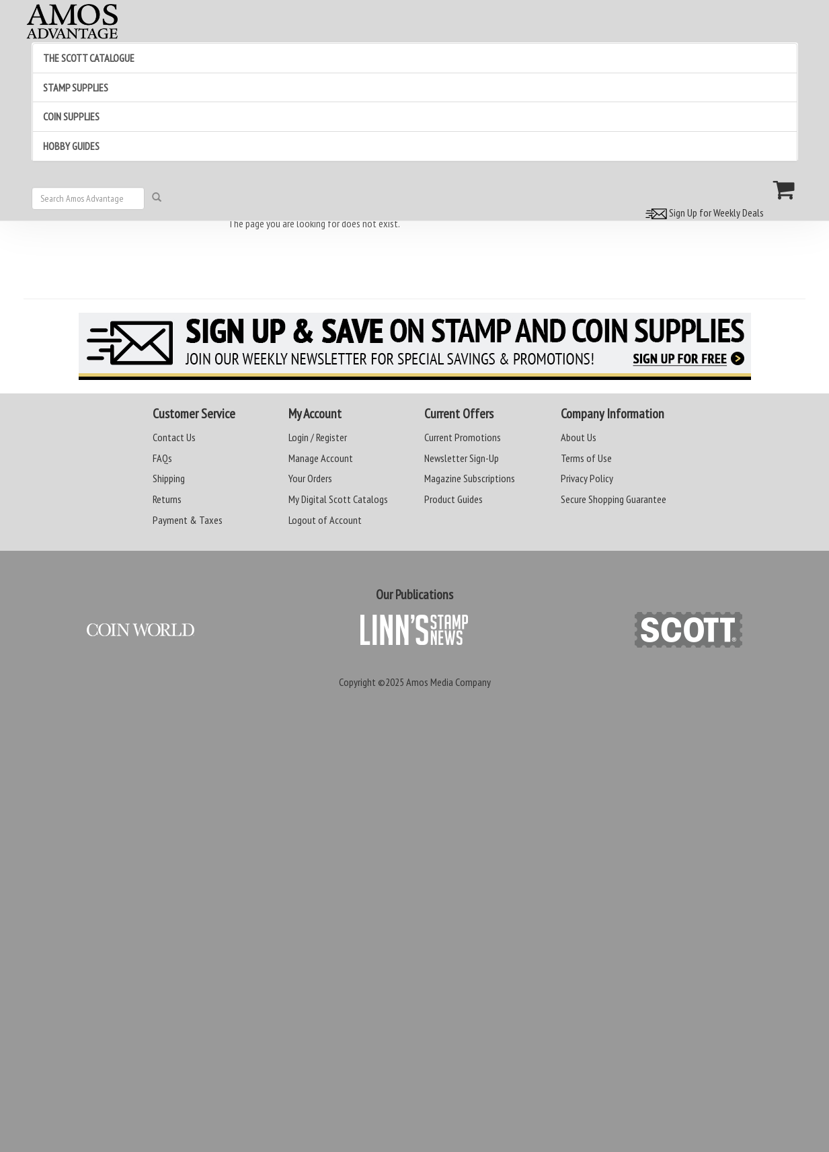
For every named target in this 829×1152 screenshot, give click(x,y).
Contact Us (174, 437)
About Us (578, 437)
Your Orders (310, 478)
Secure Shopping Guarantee (613, 499)
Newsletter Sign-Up (461, 458)
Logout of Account (325, 520)
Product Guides (453, 499)
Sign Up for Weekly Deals (702, 212)
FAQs (162, 458)
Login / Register (317, 437)
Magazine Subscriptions (469, 478)
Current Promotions (462, 437)
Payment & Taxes (188, 520)
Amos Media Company (448, 682)
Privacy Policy (587, 478)
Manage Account (320, 458)
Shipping (169, 478)
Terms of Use (586, 458)
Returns (167, 499)
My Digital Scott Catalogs (338, 499)
